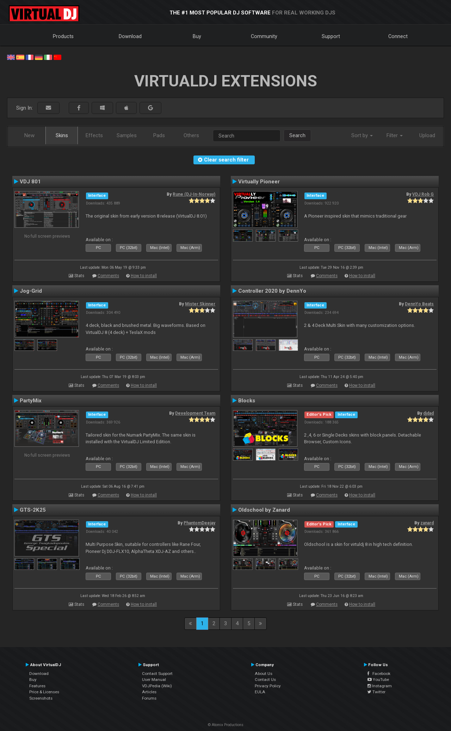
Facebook (378, 673)
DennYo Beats (419, 303)
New (29, 135)
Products (63, 36)
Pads (159, 135)
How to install (144, 275)
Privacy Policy (268, 685)
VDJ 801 (30, 181)
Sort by (362, 135)
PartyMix (31, 400)
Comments (108, 275)
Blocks (246, 400)
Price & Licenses (44, 691)
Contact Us (265, 679)
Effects (94, 135)
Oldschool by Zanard (264, 510)
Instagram (379, 685)
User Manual (154, 679)
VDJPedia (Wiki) (157, 685)
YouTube (378, 679)
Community (264, 36)
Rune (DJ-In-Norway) (194, 194)
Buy (197, 36)
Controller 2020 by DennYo (272, 291)
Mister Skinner (200, 303)
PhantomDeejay (199, 522)
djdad (428, 413)
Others (191, 135)
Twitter (376, 691)
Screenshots (40, 698)
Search (297, 135)
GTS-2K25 (33, 510)
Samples (127, 135)
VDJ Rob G (423, 194)
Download (130, 36)
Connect (398, 36)
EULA (260, 691)
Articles (149, 691)
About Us (263, 673)
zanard (427, 522)
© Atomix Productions (225, 725)
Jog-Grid (31, 291)
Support (331, 36)
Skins (62, 135)
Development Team (195, 413)
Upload (427, 135)
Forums (149, 698)
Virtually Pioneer (259, 181)
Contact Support (157, 673)
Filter (395, 135)
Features (37, 685)
